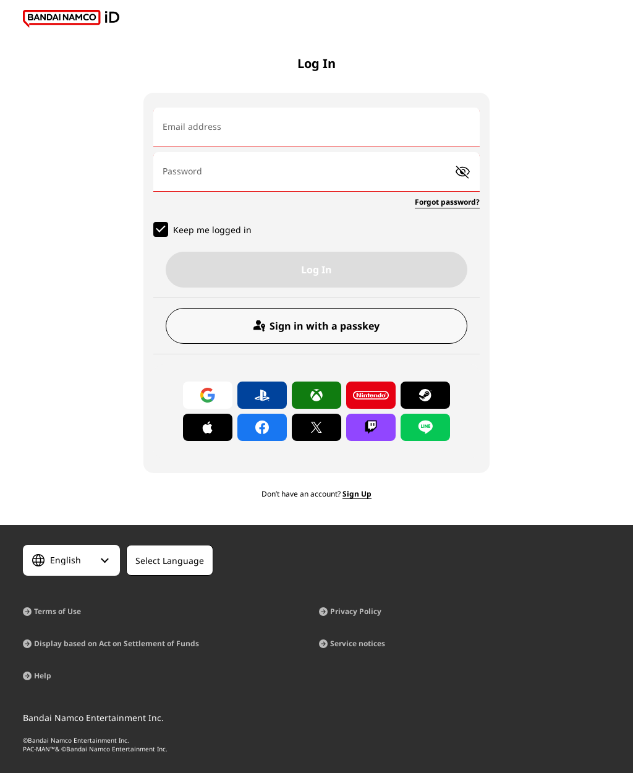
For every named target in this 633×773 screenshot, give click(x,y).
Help (42, 675)
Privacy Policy (355, 611)
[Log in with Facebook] (262, 427)
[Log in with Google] (207, 395)
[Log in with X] (316, 427)
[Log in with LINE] (425, 427)
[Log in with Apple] (207, 427)
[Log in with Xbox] (316, 395)
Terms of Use (57, 611)
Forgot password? (447, 202)
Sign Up (357, 494)
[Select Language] (71, 560)
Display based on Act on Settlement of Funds (116, 643)
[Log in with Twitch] (371, 427)
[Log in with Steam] (425, 395)
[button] (462, 172)
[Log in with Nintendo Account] (371, 395)
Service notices (357, 643)
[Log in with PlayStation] (262, 395)
